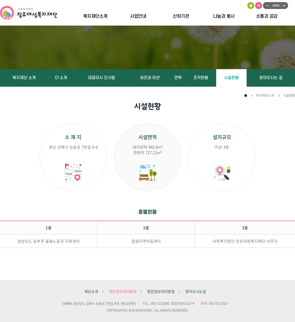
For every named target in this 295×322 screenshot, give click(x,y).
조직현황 (200, 78)
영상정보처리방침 (161, 291)
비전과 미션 (150, 78)
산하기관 (181, 16)
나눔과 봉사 (224, 16)
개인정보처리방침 (122, 291)
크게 (284, 5)
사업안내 (138, 16)
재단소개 (91, 291)
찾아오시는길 (195, 291)
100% (275, 5)
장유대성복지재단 (32, 13)
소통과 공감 (266, 16)
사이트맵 (258, 5)
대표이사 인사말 (101, 78)
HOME (250, 5)
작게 (266, 5)
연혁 (178, 78)
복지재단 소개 (24, 78)
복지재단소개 (95, 16)
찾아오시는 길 (271, 78)
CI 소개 (61, 78)
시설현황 (231, 78)
